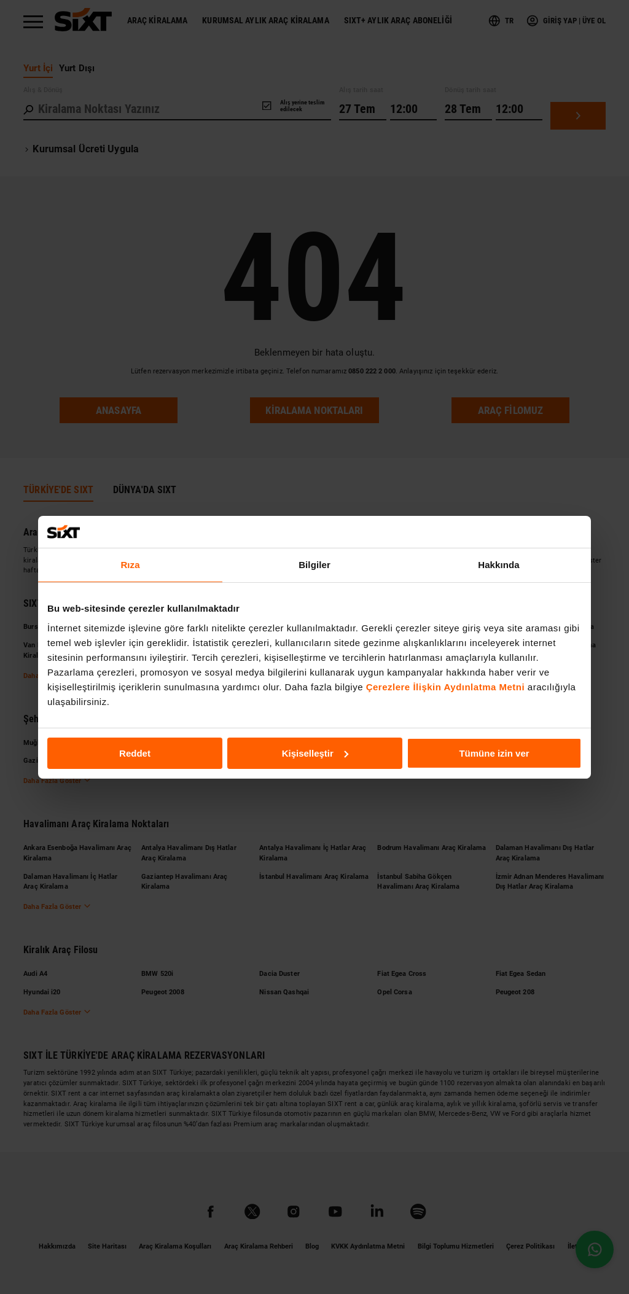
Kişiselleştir (315, 752)
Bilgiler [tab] (314, 564)
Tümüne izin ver (494, 752)
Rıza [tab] (129, 564)
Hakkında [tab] (499, 564)
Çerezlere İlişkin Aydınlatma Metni (445, 686)
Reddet (134, 752)
